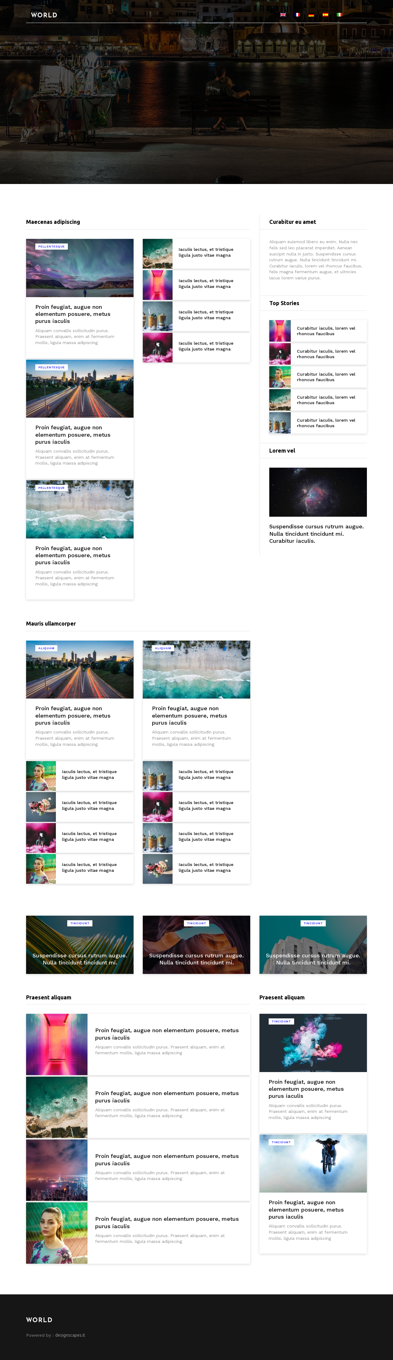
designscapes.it (70, 1335)
